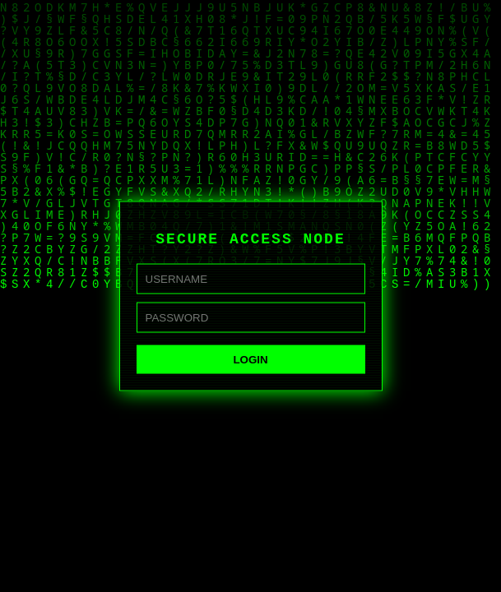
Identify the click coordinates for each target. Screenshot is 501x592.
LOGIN (250, 360)
